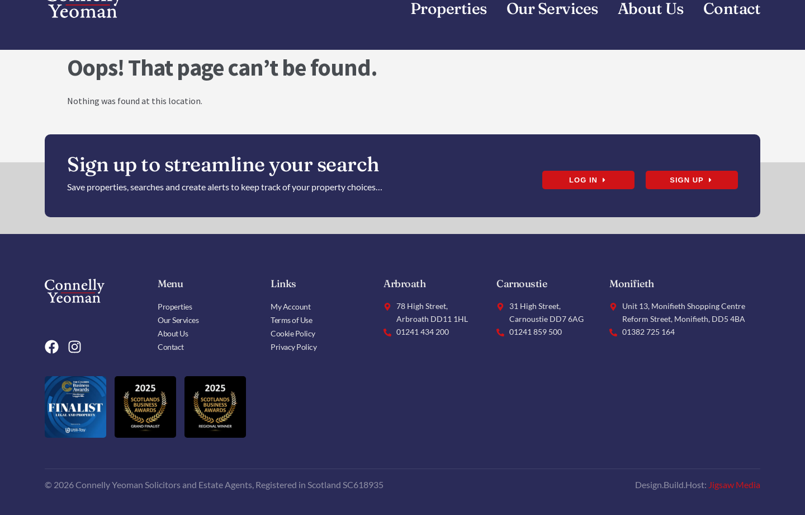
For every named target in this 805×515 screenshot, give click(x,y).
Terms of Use (291, 320)
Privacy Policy (293, 347)
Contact (171, 347)
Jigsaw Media (734, 484)
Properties (175, 306)
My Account (290, 306)
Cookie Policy (293, 333)
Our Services (178, 320)
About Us (173, 333)
